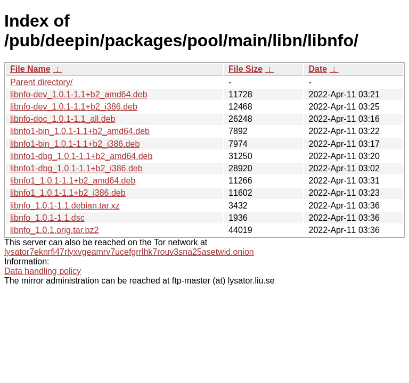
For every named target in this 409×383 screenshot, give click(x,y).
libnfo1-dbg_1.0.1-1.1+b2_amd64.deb (81, 156)
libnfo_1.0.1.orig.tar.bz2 (54, 230)
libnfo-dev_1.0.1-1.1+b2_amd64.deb (79, 94)
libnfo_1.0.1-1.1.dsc (47, 217)
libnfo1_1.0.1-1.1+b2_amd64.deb (72, 180)
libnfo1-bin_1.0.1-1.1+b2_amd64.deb (80, 131)
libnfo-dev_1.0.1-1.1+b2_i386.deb (73, 106)
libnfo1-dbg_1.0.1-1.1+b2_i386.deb (76, 168)
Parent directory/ (41, 82)
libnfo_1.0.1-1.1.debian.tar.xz (64, 205)
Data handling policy (42, 271)
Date (317, 68)
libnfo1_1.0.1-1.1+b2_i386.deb (68, 192)
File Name (30, 68)
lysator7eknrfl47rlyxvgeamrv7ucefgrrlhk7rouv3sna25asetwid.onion (129, 251)
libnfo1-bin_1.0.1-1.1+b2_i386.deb (75, 143)
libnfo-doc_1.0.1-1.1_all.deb (62, 118)
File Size (245, 68)
